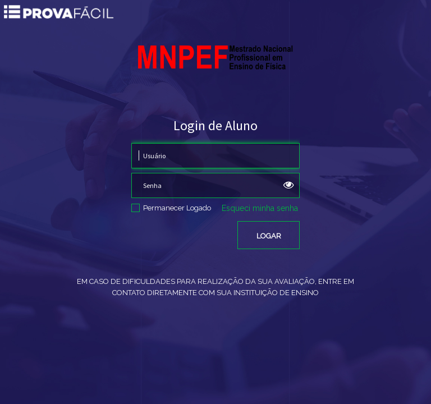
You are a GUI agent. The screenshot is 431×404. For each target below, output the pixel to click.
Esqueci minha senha (260, 208)
